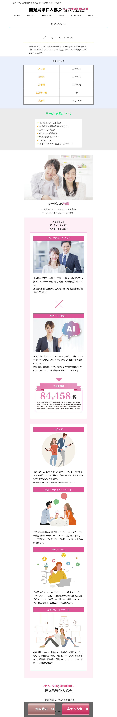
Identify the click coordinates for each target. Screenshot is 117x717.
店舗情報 (61, 15)
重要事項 (90, 15)
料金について (31, 15)
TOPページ (16, 15)
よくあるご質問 (76, 15)
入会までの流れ (47, 15)
